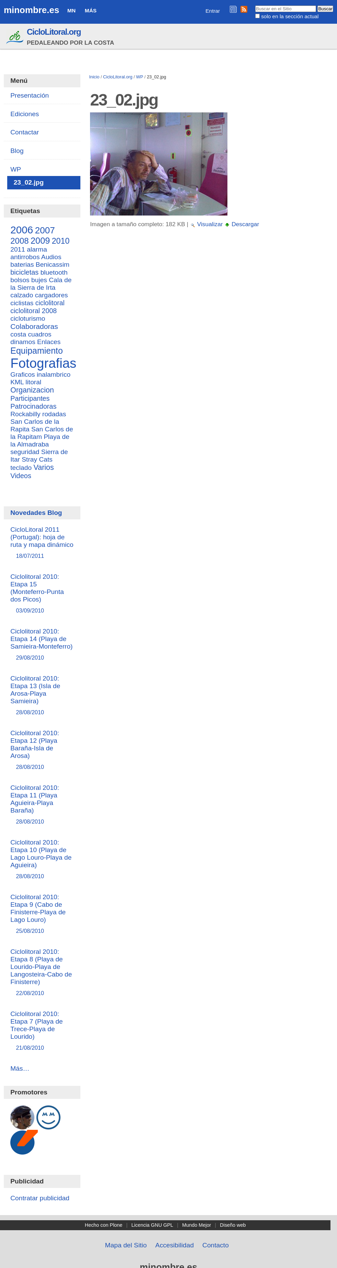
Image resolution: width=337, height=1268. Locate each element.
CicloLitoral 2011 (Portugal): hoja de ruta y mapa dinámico (42, 543)
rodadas (54, 414)
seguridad (24, 451)
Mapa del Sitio (126, 1245)
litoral (33, 382)
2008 (19, 240)
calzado (21, 295)
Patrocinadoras (33, 406)
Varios (43, 467)
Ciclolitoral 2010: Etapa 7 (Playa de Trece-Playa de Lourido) (42, 1031)
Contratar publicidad (39, 1198)
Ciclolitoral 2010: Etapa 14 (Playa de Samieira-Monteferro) (42, 645)
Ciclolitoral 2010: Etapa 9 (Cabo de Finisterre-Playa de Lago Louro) (42, 914)
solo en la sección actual (289, 16)
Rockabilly (25, 414)
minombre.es (31, 10)
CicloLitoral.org (54, 31)
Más (91, 10)
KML (17, 382)
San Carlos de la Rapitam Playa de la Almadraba (41, 437)
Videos (20, 475)
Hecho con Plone (104, 1225)
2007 (45, 230)
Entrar (212, 11)
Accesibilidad (174, 1245)
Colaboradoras (34, 326)
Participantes (29, 398)
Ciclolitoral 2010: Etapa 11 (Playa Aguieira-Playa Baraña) (42, 805)
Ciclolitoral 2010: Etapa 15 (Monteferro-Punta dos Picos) (42, 594)
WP (139, 76)
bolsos (19, 280)
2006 (21, 229)
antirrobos (25, 257)
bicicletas (24, 272)
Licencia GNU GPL (152, 1225)
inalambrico (53, 374)
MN (71, 10)
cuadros (39, 334)
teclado (21, 467)
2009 (40, 240)
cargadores (51, 295)
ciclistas (21, 303)
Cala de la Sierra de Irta (40, 283)
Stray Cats (37, 459)
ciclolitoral (50, 303)
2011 (17, 249)
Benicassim (52, 264)
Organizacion (32, 390)
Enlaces (48, 341)
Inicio (94, 76)
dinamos (22, 341)
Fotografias (43, 363)
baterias (22, 264)
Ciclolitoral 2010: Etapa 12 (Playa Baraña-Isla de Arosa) (42, 750)
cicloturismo (27, 318)
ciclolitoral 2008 (33, 311)
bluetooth (54, 272)
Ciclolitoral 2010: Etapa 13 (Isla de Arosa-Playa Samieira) (42, 695)
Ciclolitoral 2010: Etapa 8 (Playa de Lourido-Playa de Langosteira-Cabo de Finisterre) (42, 972)
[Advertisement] (210, 295)
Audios (51, 257)
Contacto (215, 1245)
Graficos (22, 374)
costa (18, 334)
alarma (37, 249)
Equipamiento (36, 350)
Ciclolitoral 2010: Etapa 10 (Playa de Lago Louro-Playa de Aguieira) (42, 859)
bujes (39, 280)
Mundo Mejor (196, 1225)
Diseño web (233, 1225)
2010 (61, 240)
